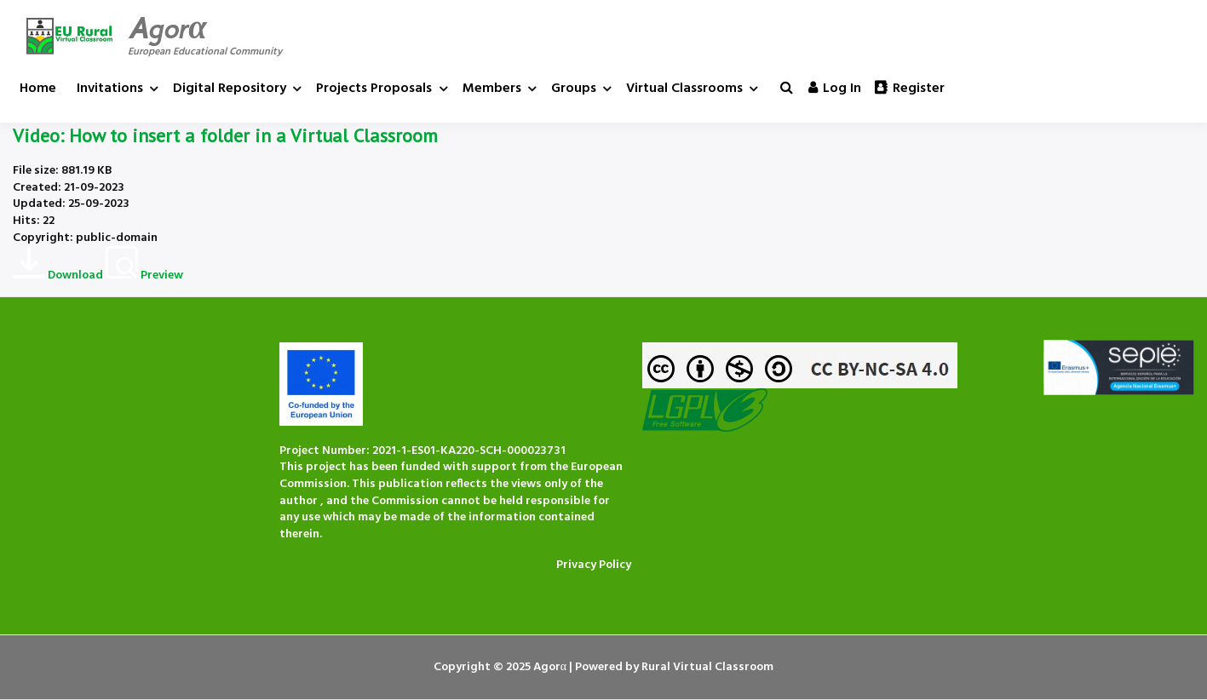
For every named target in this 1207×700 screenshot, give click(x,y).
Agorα (167, 28)
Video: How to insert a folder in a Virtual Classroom (225, 135)
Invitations (110, 88)
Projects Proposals (374, 88)
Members (492, 88)
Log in (834, 88)
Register (910, 88)
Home (38, 88)
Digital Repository (229, 88)
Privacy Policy (593, 565)
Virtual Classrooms (684, 88)
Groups (573, 88)
